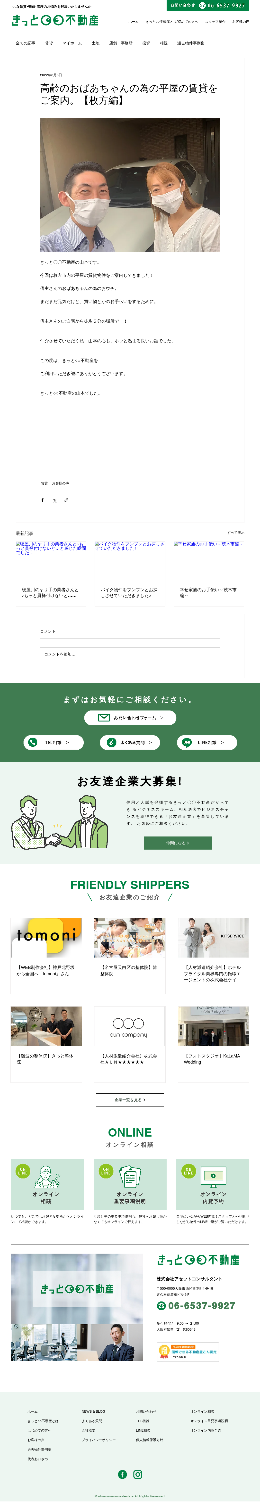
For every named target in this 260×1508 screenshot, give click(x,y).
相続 (164, 43)
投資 (146, 43)
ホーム (133, 22)
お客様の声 (60, 483)
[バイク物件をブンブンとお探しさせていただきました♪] (130, 561)
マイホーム (72, 43)
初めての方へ (188, 22)
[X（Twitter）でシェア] (54, 500)
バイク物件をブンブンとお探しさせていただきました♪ (129, 592)
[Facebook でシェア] (42, 500)
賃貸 (49, 43)
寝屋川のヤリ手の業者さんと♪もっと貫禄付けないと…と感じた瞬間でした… (50, 592)
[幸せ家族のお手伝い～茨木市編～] (209, 561)
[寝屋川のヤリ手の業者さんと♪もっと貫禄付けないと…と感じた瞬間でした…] (51, 561)
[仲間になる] (178, 843)
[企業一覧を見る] (130, 1099)
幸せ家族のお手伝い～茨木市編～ (208, 592)
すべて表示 (235, 532)
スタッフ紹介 (215, 22)
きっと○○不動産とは (161, 22)
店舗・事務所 (121, 43)
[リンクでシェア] (66, 500)
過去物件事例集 (191, 43)
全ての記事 (25, 43)
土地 (95, 43)
